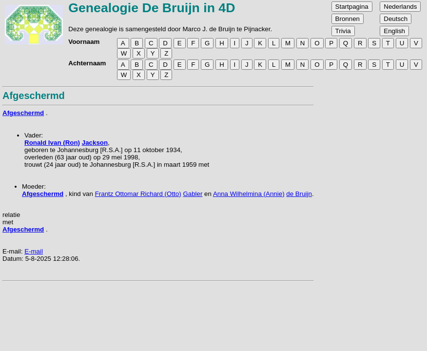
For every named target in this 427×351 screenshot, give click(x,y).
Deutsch (396, 18)
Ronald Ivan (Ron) (52, 142)
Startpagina (352, 6)
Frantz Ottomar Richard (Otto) (138, 193)
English (394, 31)
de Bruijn (299, 193)
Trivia (343, 31)
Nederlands (400, 6)
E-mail (33, 251)
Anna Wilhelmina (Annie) (249, 193)
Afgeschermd (23, 113)
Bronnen (347, 18)
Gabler (192, 193)
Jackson (95, 142)
